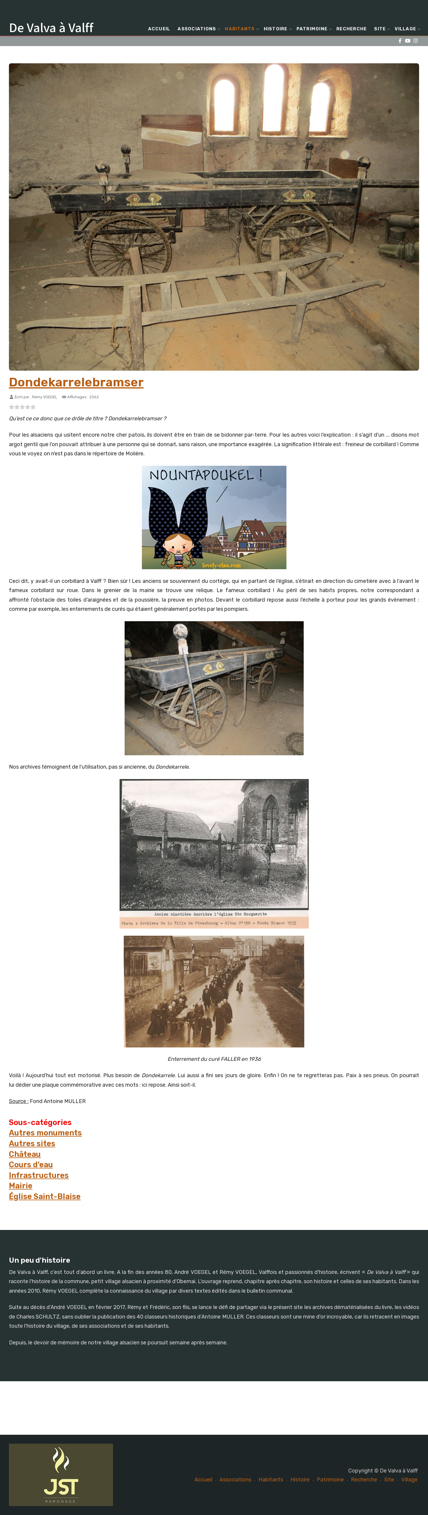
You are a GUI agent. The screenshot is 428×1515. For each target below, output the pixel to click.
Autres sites (32, 1143)
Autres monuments (45, 1132)
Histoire (277, 29)
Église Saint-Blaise (45, 1196)
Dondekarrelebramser (76, 382)
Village (407, 29)
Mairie (20, 1185)
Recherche (351, 29)
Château (25, 1154)
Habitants (241, 29)
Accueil (159, 29)
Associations (198, 29)
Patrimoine (314, 29)
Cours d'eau (31, 1164)
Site (381, 29)
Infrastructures (39, 1175)
